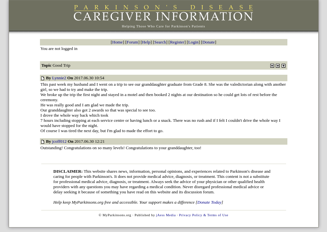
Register (177, 42)
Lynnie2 (59, 77)
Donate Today (209, 202)
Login (193, 42)
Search (160, 42)
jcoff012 (59, 141)
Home (117, 42)
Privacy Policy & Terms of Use (203, 215)
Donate (208, 42)
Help (146, 42)
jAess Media (166, 215)
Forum (132, 42)
